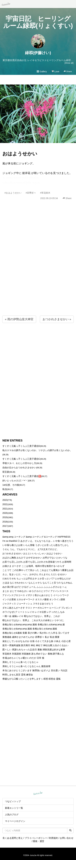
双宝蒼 (5, 472)
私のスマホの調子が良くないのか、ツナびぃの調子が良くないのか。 (37, 450)
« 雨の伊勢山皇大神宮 (19, 319)
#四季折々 (31, 193)
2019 (4, 517)
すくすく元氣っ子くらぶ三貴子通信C (21, 459)
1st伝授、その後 (10, 485)
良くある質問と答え (13, 838)
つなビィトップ (13, 801)
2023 (4, 500)
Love (55, 71)
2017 (4, 526)
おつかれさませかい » (57, 319)
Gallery (42, 71)
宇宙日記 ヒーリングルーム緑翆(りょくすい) (38, 22)
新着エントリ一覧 (14, 808)
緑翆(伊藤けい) (38, 53)
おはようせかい (19, 153)
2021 (4, 508)
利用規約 (53, 838)
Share (68, 71)
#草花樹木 (45, 193)
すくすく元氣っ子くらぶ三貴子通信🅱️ (21, 476)
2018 (4, 521)
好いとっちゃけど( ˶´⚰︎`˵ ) (15, 480)
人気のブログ (11, 814)
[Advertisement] (38, 265)
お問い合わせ (66, 838)
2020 (4, 513)
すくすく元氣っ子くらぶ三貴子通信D (21, 446)
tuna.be (38, 793)
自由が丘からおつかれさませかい (19, 467)
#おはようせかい (13, 193)
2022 (4, 504)
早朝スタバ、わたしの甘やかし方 (19, 463)
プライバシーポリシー (36, 838)
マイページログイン (15, 821)
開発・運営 (38, 841)
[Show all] (69, 63)
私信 (4, 489)
